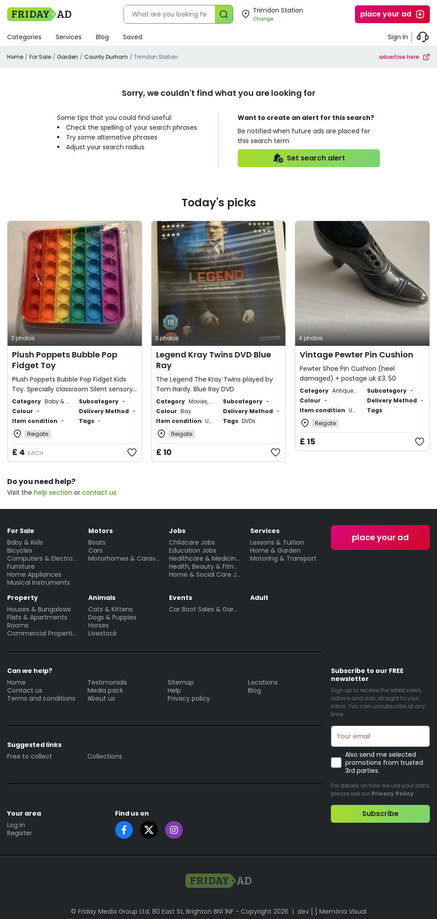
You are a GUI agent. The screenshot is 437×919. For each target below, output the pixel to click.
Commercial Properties (43, 633)
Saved (132, 37)
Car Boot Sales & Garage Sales (205, 609)
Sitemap (181, 682)
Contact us (24, 690)
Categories (24, 37)
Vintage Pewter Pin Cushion (356, 354)
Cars (95, 550)
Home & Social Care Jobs (205, 574)
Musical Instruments (38, 582)
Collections (104, 756)
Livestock (102, 633)
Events (180, 598)
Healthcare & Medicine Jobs (205, 558)
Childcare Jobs (192, 542)
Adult (259, 598)
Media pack (105, 690)
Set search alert (308, 158)
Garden (67, 57)
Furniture (21, 566)
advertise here (404, 57)
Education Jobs (192, 550)
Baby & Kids (25, 542)
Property (22, 598)
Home (15, 57)
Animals (101, 598)
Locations (263, 682)
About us (101, 698)
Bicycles (19, 550)
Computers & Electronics (43, 558)
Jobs (177, 531)
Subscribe (380, 813)
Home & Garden (275, 550)
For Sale (40, 57)
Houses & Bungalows (39, 609)
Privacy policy (189, 698)
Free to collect (29, 756)
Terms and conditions (41, 698)
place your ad (392, 14)
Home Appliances (34, 574)
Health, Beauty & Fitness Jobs (205, 566)
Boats (97, 542)
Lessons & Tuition (277, 542)
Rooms (18, 625)
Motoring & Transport (283, 558)
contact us (99, 492)
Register (19, 833)
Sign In (398, 37)
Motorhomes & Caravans (124, 558)
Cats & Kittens (110, 609)
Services (69, 37)
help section (53, 492)
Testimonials (107, 682)
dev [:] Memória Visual (332, 911)
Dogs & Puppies (112, 617)
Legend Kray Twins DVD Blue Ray (213, 360)
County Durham (106, 57)
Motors (100, 531)
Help (174, 690)
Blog (102, 37)
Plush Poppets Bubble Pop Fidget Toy (64, 360)
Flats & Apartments (37, 617)
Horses (98, 625)
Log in (16, 825)
